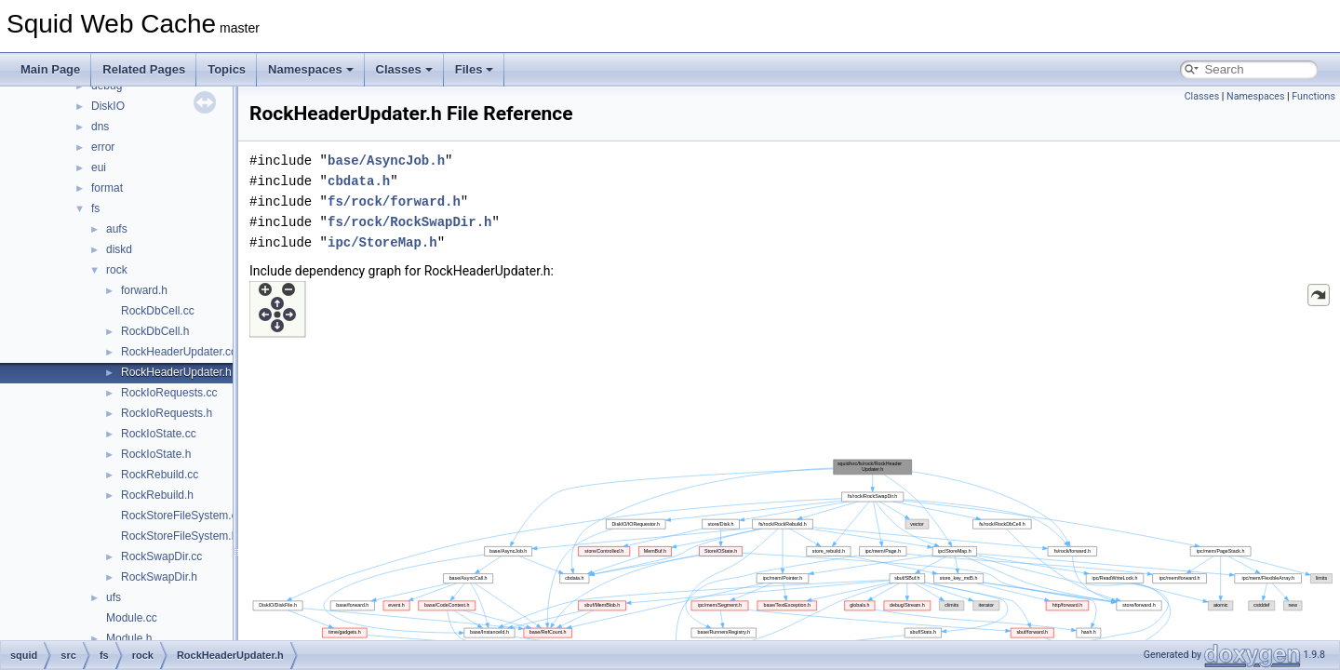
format (107, 187)
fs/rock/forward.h (394, 201)
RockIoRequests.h (166, 413)
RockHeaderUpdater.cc (178, 351)
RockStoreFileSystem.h (179, 536)
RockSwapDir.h (159, 576)
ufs (113, 597)
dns (100, 126)
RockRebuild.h (157, 495)
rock (116, 269)
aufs (116, 228)
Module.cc (131, 617)
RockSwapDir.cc (161, 556)
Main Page (50, 69)
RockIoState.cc (158, 433)
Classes (404, 69)
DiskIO (108, 106)
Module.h (129, 638)
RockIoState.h (156, 454)
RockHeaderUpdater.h (176, 372)
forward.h (144, 290)
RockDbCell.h (155, 331)
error (102, 147)
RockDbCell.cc (157, 310)
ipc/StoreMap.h (382, 242)
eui (98, 167)
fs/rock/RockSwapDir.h (409, 222)
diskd (119, 249)
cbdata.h (359, 181)
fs (95, 208)
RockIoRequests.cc (169, 392)
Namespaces (311, 69)
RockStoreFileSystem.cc (182, 515)
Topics (227, 69)
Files (474, 69)
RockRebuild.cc (159, 474)
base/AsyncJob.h (386, 160)
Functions (1313, 96)
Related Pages (143, 69)
